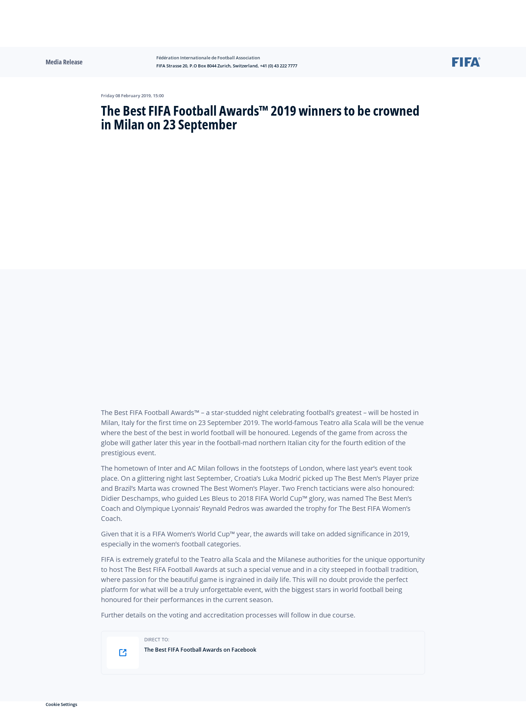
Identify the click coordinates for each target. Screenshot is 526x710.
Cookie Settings (61, 704)
